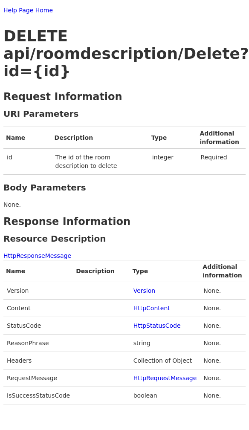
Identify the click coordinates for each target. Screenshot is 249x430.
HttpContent (151, 308)
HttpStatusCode (157, 325)
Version (144, 290)
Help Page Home (28, 10)
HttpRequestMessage (165, 378)
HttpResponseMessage (37, 255)
